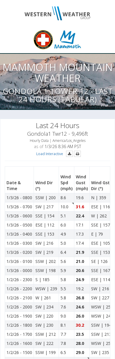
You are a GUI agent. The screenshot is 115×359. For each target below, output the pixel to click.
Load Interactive (49, 153)
